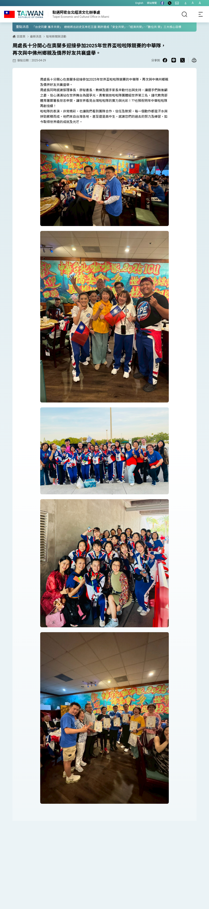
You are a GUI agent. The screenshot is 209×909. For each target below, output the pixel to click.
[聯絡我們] (177, 3)
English (139, 3)
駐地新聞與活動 (56, 36)
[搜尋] (184, 14)
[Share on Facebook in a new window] (165, 60)
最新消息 (35, 36)
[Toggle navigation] (201, 14)
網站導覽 (152, 3)
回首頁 (21, 36)
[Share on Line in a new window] (174, 60)
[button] (18, 27)
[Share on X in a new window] (182, 60)
